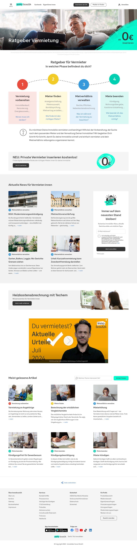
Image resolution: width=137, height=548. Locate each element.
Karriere (11, 499)
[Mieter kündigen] (111, 450)
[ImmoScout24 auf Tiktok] (86, 531)
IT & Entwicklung (44, 504)
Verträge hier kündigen (47, 501)
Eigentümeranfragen (108, 501)
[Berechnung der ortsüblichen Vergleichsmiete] (68, 404)
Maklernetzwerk (106, 499)
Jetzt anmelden (111, 249)
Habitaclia (42, 519)
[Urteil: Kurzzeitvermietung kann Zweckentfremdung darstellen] (68, 254)
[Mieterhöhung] (111, 403)
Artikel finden (121, 378)
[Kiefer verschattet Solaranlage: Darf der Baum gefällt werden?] (26, 255)
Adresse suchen (44, 510)
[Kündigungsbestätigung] (68, 450)
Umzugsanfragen (106, 507)
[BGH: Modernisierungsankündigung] (26, 209)
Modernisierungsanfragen (109, 510)
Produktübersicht (106, 496)
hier (118, 243)
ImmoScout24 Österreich (47, 513)
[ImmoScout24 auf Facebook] (72, 531)
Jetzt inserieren (20, 165)
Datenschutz (74, 501)
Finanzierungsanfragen (108, 504)
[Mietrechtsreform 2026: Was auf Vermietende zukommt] (68, 209)
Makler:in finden (98, 5)
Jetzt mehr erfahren (22, 303)
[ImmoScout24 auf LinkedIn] (90, 531)
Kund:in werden (108, 518)
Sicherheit (73, 504)
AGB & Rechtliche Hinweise (79, 496)
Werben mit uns (106, 513)
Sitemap (11, 501)
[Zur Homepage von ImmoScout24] (23, 5)
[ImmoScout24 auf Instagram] (77, 531)
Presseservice (44, 499)
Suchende (37, 5)
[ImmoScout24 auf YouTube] (81, 531)
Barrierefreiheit (13, 504)
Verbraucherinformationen (79, 499)
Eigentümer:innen (49, 5)
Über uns (11, 496)
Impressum (12, 507)
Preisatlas (42, 507)
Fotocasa (42, 516)
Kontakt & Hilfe (44, 496)
